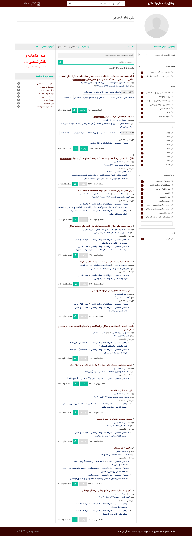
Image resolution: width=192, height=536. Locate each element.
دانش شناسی (157, 108)
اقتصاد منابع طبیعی (119, 178)
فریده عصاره (86, 82)
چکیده (82, 110)
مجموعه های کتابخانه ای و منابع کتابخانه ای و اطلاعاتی (105, 207)
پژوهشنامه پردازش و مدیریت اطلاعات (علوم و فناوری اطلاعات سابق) (157, 100)
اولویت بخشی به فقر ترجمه (120, 390)
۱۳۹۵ (157, 133)
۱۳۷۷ (157, 156)
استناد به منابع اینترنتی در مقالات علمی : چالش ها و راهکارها (106, 262)
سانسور (104, 132)
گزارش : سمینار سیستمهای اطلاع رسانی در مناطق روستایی (106, 490)
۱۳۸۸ (157, 144)
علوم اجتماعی (107, 403)
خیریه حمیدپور (87, 229)
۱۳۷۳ (157, 164)
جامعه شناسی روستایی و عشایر (157, 209)
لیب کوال (67, 97)
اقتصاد (109, 171)
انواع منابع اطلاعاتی (74, 207)
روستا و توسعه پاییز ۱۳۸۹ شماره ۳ (117, 165)
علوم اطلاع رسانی (81, 239)
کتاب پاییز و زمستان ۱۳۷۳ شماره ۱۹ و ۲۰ (114, 497)
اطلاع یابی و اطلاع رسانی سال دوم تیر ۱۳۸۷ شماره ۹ (109, 268)
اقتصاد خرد (100, 461)
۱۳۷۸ (157, 152)
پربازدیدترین (62, 46)
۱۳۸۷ (157, 148)
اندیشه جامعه (157, 116)
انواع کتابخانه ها (120, 352)
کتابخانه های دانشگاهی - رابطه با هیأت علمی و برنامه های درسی (108, 97)
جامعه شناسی (93, 403)
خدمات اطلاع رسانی (119, 435)
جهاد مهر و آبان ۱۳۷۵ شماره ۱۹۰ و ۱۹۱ (115, 454)
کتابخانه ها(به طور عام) (79, 342)
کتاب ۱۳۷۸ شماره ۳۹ (122, 297)
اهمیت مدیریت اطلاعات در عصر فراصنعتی (114, 419)
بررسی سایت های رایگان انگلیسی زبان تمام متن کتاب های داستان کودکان (100, 226)
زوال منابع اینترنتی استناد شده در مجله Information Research (104, 190)
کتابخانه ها (84, 203)
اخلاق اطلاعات (65, 132)
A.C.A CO (21, 531)
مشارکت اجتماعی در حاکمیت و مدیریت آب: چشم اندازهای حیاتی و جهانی (97, 158)
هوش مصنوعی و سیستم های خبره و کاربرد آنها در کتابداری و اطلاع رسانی (100, 365)
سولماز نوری (122, 120)
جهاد (157, 112)
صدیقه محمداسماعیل (102, 193)
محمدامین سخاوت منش (117, 82)
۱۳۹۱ (157, 136)
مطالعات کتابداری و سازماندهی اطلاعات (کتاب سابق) (157, 92)
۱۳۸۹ (157, 140)
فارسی (157, 238)
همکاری (131, 102)
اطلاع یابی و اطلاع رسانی (157, 104)
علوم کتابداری (83, 246)
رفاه (75, 461)
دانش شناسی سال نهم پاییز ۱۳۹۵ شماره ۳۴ (113, 85)
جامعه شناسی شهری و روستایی (74, 403)
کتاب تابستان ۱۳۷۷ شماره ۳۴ (118, 425)
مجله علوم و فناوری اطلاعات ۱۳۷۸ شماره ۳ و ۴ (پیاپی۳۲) (107, 371)
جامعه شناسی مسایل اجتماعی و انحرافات (111, 478)
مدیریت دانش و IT (95, 378)
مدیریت (109, 378)
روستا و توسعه (157, 96)
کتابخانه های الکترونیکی (79, 210)
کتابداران (77, 97)
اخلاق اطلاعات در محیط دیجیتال (113, 116)
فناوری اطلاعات (115, 132)
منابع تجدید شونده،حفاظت (98, 178)
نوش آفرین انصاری (119, 332)
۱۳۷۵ (157, 160)
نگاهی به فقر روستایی (122, 448)
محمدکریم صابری (120, 193)
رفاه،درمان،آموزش (86, 461)
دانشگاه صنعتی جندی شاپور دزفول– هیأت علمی (102, 92)
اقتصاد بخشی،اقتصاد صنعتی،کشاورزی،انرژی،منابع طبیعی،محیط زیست (99, 175)
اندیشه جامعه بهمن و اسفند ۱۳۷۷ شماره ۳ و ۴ (112, 397)
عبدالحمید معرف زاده (119, 229)
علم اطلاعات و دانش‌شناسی (101, 203)
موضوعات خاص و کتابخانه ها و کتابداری (111, 249)
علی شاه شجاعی (99, 82)
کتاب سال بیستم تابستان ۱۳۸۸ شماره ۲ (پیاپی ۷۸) (110, 197)
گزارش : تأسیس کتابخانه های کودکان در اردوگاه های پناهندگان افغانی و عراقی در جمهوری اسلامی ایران (96, 328)
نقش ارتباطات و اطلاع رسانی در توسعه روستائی (112, 290)
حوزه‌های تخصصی (122, 143)
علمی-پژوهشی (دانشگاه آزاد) (157, 76)
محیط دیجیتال (79, 132)
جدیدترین (73, 46)
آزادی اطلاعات (93, 132)
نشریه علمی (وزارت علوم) (157, 72)
